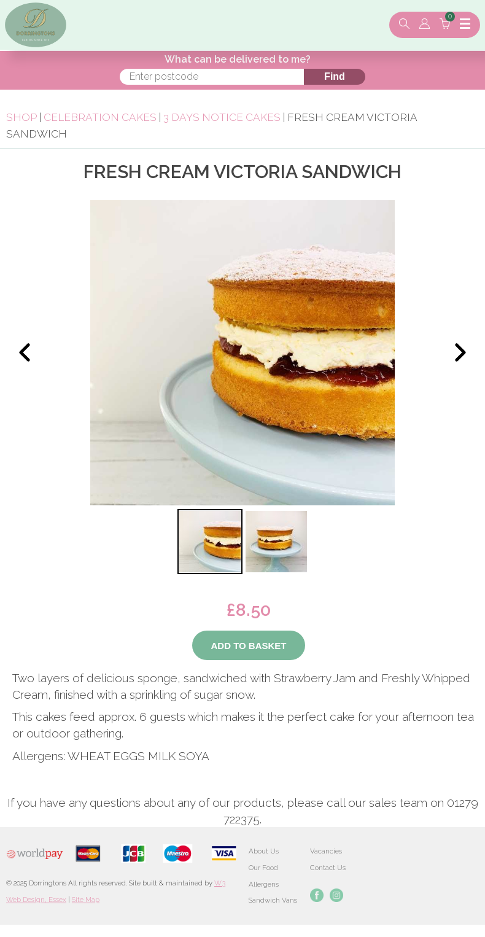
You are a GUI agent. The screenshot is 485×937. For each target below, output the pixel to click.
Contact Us (328, 867)
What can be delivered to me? (238, 59)
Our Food (263, 867)
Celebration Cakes (100, 117)
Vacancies (326, 851)
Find (334, 76)
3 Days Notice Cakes (222, 117)
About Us (264, 851)
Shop (21, 117)
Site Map (85, 899)
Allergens (264, 884)
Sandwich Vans (273, 900)
